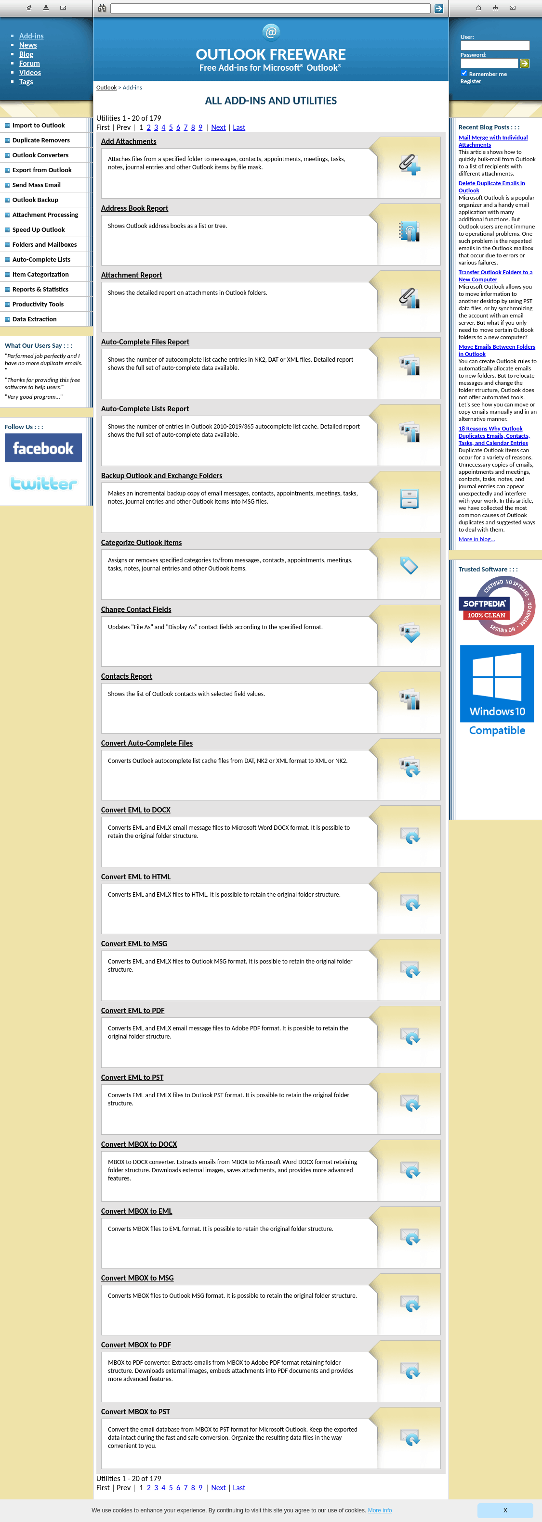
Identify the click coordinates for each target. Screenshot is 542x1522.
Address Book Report (135, 208)
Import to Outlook (39, 125)
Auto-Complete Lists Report (145, 408)
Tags (26, 81)
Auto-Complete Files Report (145, 341)
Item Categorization (41, 274)
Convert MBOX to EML (136, 1211)
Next (218, 127)
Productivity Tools (38, 304)
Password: (474, 54)
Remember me (488, 73)
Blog (26, 54)
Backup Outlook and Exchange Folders (162, 475)
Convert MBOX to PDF (136, 1344)
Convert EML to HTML (136, 876)
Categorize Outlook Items (141, 542)
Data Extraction (35, 319)
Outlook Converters (40, 155)
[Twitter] (43, 483)
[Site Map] (46, 8)
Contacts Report (126, 676)
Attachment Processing (45, 214)
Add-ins (31, 35)
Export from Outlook (42, 169)
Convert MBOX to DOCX (139, 1144)
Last (239, 127)
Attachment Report (131, 274)
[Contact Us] (63, 8)
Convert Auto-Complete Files (147, 743)
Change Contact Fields (136, 609)
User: (467, 36)
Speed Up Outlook (39, 229)
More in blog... (477, 539)
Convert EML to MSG (134, 943)
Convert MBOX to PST (135, 1411)
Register (471, 81)
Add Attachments (129, 141)
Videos (30, 72)
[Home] (29, 8)
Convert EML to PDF (132, 1010)
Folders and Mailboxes (45, 244)
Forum (29, 63)
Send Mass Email (37, 184)
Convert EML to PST (132, 1077)
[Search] (270, 8)
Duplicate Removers (41, 140)
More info (380, 1510)
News (28, 45)
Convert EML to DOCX (136, 809)
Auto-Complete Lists (41, 259)
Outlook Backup (35, 199)
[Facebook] (43, 447)
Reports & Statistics (40, 289)
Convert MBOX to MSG (137, 1277)
